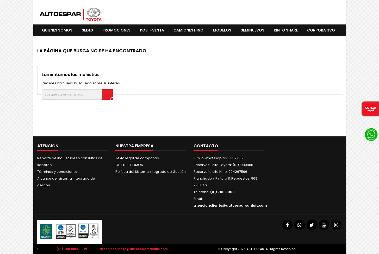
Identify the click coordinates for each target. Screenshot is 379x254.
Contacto (206, 146)
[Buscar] (77, 94)
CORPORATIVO (321, 30)
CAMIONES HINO (188, 30)
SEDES (87, 30)
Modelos (222, 30)
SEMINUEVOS (252, 30)
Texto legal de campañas (137, 158)
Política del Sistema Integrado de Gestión (150, 171)
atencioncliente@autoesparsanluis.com (230, 205)
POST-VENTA (152, 30)
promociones (116, 30)
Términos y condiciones (57, 171)
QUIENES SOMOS (57, 30)
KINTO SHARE (286, 30)
